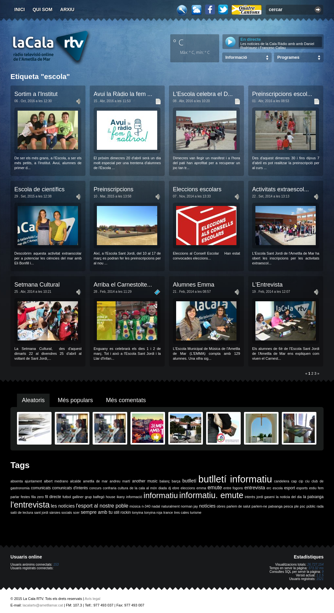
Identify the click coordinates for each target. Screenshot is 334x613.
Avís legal (92, 599)
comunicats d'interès (70, 488)
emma (201, 488)
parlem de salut (238, 506)
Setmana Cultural (37, 284)
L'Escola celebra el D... (203, 94)
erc (268, 488)
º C (178, 42)
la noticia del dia (289, 497)
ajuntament (33, 481)
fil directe (53, 497)
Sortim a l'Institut (35, 94)
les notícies (63, 506)
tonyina (137, 512)
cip (301, 481)
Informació (236, 57)
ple (296, 506)
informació (134, 497)
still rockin (122, 512)
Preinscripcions (113, 189)
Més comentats (126, 400)
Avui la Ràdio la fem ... (123, 94)
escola (278, 488)
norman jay (189, 506)
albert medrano (56, 481)
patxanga (275, 506)
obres (221, 506)
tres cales (181, 512)
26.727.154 (315, 564)
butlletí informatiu (235, 479)
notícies (207, 506)
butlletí (189, 480)
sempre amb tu (97, 512)
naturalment (170, 506)
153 (56, 564)
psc (302, 506)
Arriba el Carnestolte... (123, 284)
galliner (78, 497)
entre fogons (233, 488)
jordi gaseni (265, 497)
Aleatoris (33, 400)
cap (294, 481)
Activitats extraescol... (280, 189)
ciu (307, 481)
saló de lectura (21, 512)
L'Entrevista (267, 284)
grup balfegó (94, 497)
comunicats (41, 488)
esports (302, 488)
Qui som (43, 9)
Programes (288, 57)
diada (162, 488)
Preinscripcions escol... (282, 94)
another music (145, 481)
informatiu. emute (211, 495)
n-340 (146, 506)
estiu (313, 488)
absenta (16, 481)
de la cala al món (143, 488)
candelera (281, 481)
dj (169, 488)
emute (214, 487)
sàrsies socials (60, 512)
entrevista (254, 487)
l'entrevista (30, 504)
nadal (156, 506)
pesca (288, 506)
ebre (175, 488)
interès (250, 497)
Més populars (75, 400)
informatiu (161, 495)
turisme (196, 512)
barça (176, 481)
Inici (19, 9)
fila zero (37, 497)
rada (320, 506)
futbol (66, 497)
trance (168, 512)
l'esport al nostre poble (102, 506)
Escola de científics (39, 189)
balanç (164, 481)
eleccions (188, 488)
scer (76, 512)
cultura (123, 488)
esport (289, 488)
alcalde (75, 481)
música (135, 506)
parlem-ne (259, 506)
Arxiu (67, 9)
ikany (121, 497)
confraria (109, 488)
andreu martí (120, 481)
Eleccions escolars (197, 189)
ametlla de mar (95, 481)
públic (310, 506)
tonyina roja (153, 512)
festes (25, 497)
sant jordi (41, 512)
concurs (95, 488)
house (110, 497)
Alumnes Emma (193, 284)
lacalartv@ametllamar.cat (43, 605)
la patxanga (313, 497)
